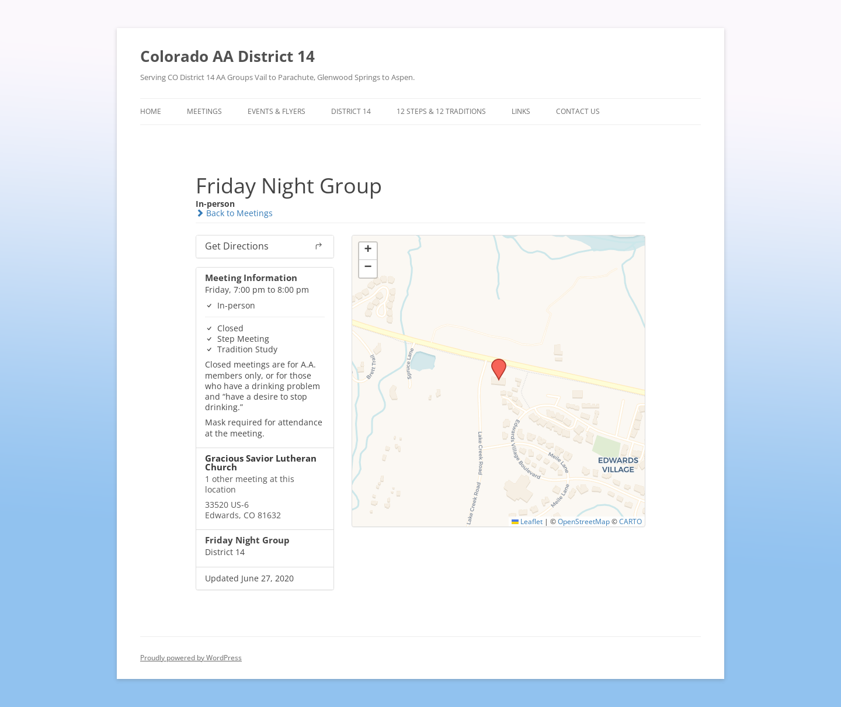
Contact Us (578, 111)
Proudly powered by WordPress (191, 658)
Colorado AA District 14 (227, 56)
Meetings (204, 111)
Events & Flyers (276, 111)
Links (521, 111)
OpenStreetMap (584, 521)
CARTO (630, 521)
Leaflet (527, 521)
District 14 (351, 111)
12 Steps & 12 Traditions (441, 111)
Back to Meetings (234, 213)
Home (150, 111)
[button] (494, 362)
